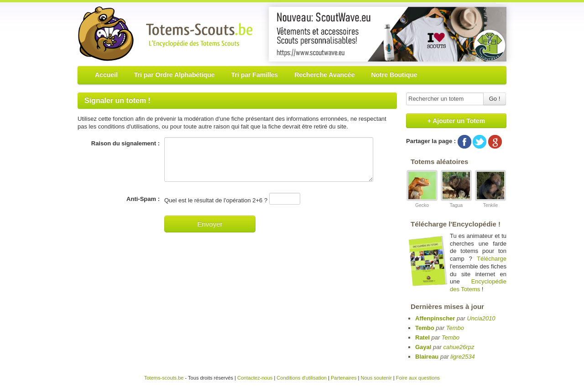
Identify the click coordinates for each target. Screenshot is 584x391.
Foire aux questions (418, 378)
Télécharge (491, 258)
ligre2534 (462, 356)
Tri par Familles (254, 74)
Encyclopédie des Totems (478, 285)
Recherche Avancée (324, 74)
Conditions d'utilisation (301, 378)
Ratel (422, 337)
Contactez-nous (254, 378)
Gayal (423, 347)
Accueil (106, 74)
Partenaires (344, 378)
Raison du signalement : (125, 143)
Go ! (495, 98)
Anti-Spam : (143, 199)
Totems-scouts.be (164, 378)
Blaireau (426, 356)
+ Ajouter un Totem (456, 120)
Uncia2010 (481, 318)
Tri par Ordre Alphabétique (174, 74)
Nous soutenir (375, 378)
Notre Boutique (394, 74)
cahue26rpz (458, 347)
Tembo (424, 327)
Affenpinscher (435, 318)
